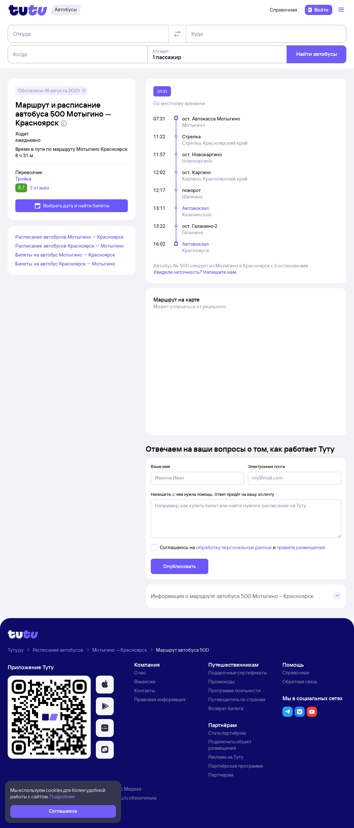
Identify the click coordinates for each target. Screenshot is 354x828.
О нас (140, 673)
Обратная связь (299, 681)
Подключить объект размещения (229, 745)
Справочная (283, 10)
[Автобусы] (66, 10)
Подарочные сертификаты (237, 673)
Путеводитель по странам (236, 699)
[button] (105, 685)
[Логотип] (28, 10)
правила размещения (301, 547)
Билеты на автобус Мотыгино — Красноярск (65, 255)
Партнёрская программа (235, 766)
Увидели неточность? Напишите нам (194, 272)
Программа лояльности (234, 690)
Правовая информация (160, 699)
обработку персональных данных (234, 547)
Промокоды (221, 681)
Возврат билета (225, 708)
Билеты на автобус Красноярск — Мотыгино (65, 264)
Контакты (144, 690)
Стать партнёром (227, 733)
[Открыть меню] (341, 10)
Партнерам (220, 775)
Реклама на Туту (225, 757)
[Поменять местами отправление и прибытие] (177, 34)
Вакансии (145, 681)
